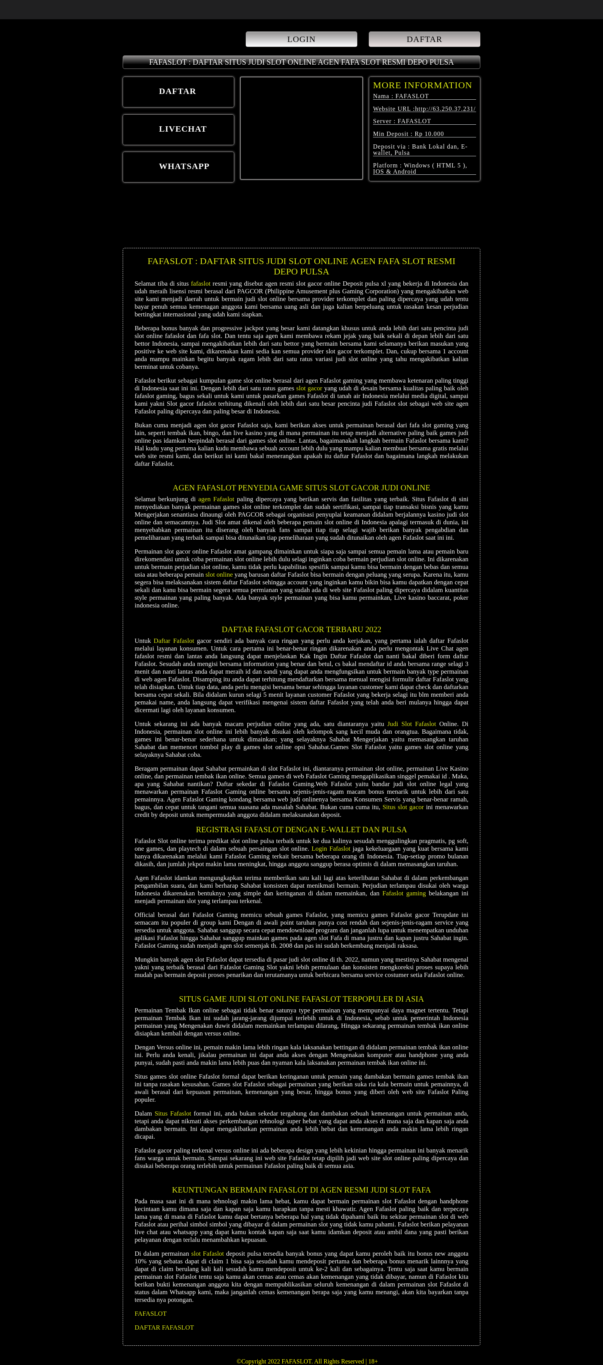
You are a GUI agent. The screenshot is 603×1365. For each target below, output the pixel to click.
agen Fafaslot (216, 499)
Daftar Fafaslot (174, 640)
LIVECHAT (167, 129)
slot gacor (309, 388)
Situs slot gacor (403, 807)
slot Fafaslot (207, 1253)
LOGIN (301, 39)
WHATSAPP (169, 167)
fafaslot (200, 283)
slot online (219, 574)
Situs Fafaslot (173, 1113)
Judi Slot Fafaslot (411, 724)
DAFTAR (425, 39)
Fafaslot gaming (404, 893)
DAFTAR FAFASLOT (164, 1327)
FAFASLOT (151, 1313)
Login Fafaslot (330, 848)
